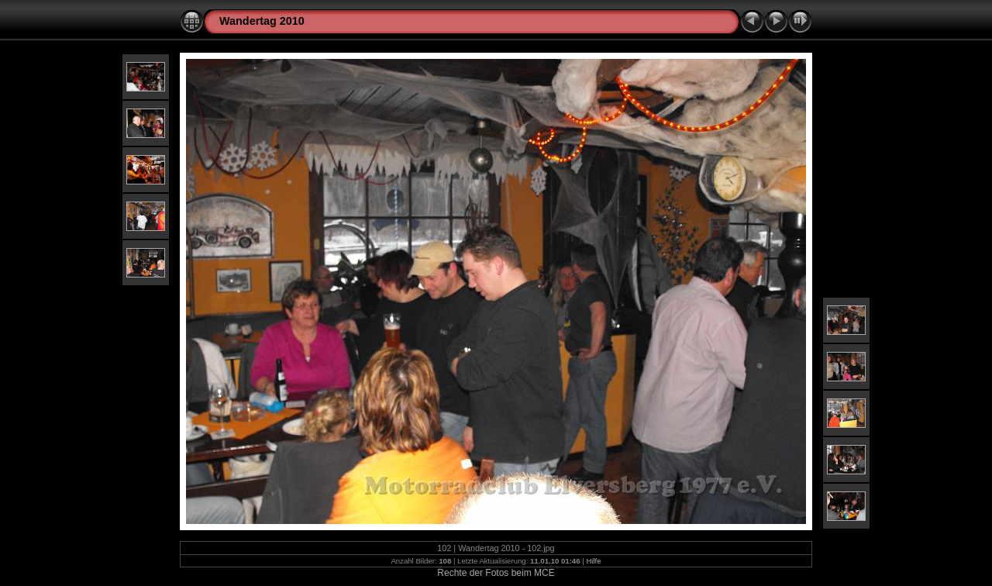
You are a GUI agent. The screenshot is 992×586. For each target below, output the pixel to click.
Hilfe (593, 561)
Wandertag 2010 (262, 21)
